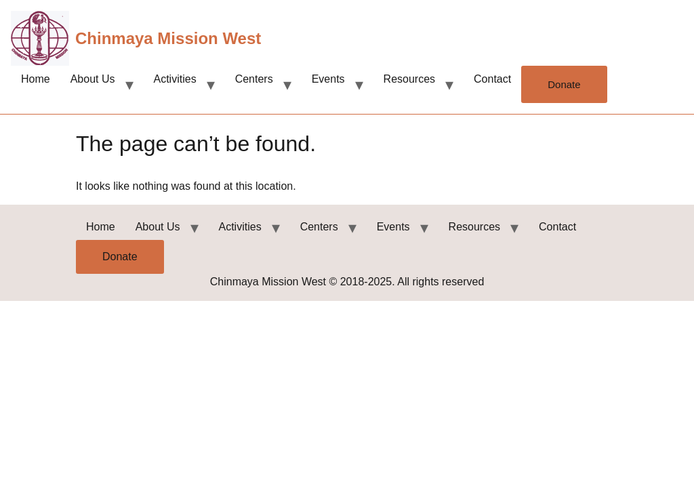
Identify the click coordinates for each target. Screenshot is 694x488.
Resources (409, 79)
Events (328, 79)
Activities (175, 79)
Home (35, 79)
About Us (92, 79)
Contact (492, 79)
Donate (564, 84)
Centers (254, 79)
